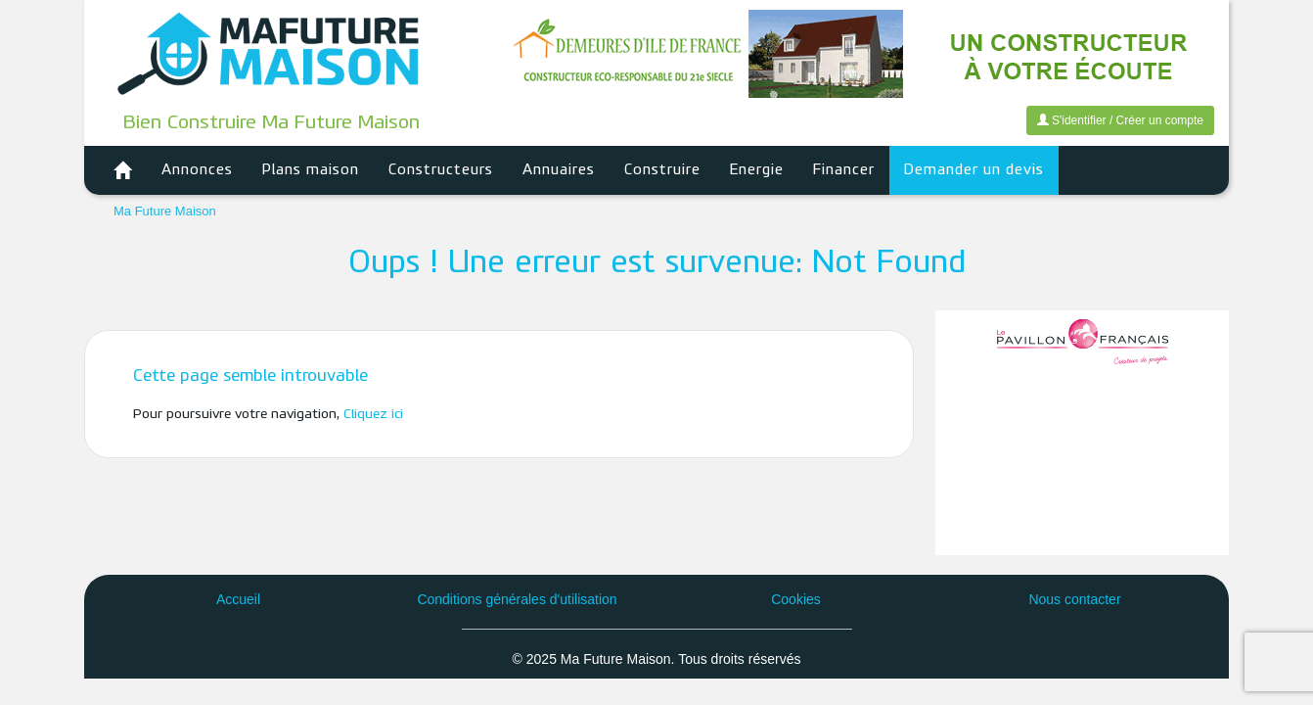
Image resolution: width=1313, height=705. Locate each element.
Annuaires (558, 170)
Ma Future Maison (164, 211)
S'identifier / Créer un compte (1120, 120)
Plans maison (310, 170)
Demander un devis (974, 170)
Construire (662, 170)
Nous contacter (1074, 599)
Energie (757, 170)
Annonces (197, 170)
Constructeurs (440, 170)
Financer (844, 170)
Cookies (796, 599)
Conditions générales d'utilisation (516, 599)
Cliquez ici (373, 414)
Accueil (238, 599)
